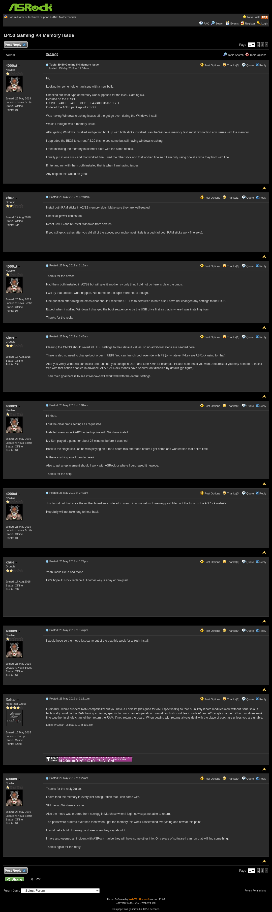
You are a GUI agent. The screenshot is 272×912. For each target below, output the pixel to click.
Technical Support (38, 17)
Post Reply (15, 45)
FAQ (206, 23)
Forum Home (17, 17)
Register (250, 23)
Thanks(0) (230, 65)
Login (264, 23)
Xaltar (12, 699)
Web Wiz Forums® (139, 899)
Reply (262, 65)
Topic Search (233, 54)
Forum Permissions (257, 890)
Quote (250, 65)
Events (232, 23)
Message (52, 54)
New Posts (253, 17)
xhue (11, 198)
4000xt (13, 65)
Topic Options (256, 54)
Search (219, 23)
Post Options (210, 65)
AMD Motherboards (64, 17)
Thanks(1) (230, 197)
